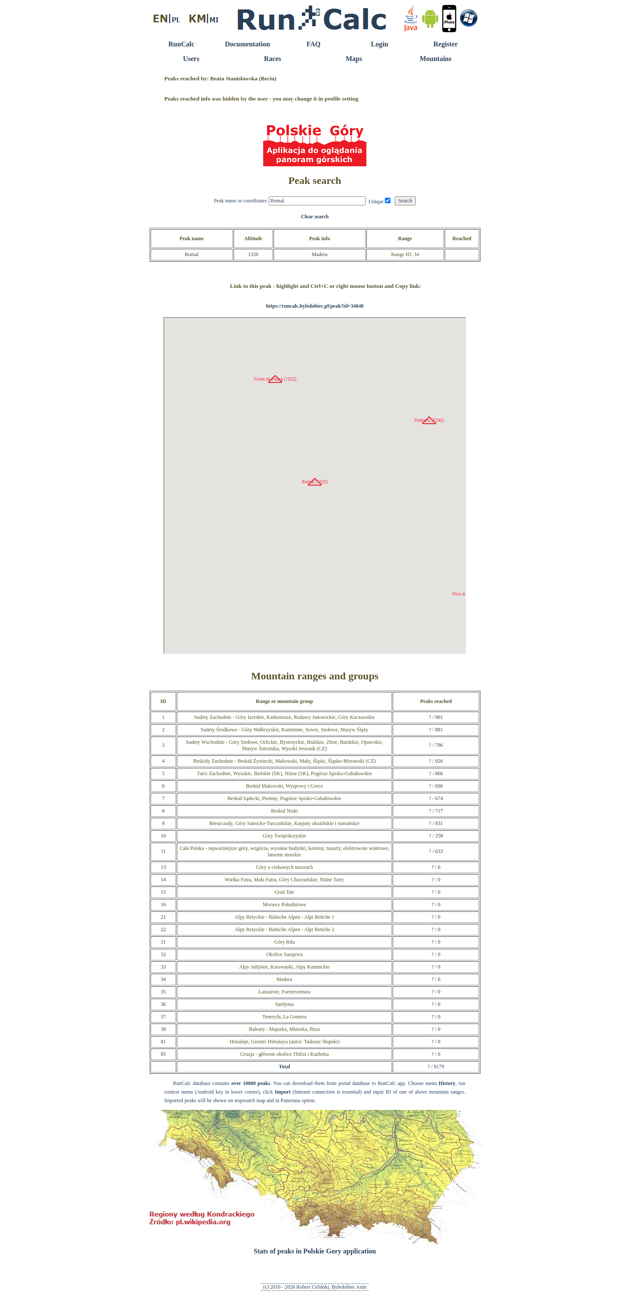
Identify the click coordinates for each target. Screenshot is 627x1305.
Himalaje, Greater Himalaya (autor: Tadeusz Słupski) (285, 1042)
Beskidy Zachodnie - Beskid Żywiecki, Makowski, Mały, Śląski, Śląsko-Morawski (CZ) (284, 761)
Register (445, 44)
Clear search (315, 217)
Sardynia (284, 1004)
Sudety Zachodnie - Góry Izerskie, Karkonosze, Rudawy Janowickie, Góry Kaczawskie (284, 717)
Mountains (436, 58)
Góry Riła (284, 942)
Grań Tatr (284, 892)
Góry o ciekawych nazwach (284, 867)
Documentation (247, 44)
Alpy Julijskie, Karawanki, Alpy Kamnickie (284, 967)
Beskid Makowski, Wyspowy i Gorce (284, 786)
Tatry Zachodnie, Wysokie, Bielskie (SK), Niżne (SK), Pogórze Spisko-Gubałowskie (284, 773)
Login (379, 44)
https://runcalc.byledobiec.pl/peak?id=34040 (315, 306)
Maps (354, 58)
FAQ (314, 44)
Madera (284, 979)
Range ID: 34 (405, 254)
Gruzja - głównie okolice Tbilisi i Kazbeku (284, 1054)
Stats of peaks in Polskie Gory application (315, 1251)
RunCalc (181, 44)
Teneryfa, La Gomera (284, 1017)
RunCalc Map (314, 485)
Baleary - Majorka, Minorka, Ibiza (284, 1029)
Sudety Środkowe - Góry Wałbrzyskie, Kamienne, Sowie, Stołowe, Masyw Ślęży (285, 730)
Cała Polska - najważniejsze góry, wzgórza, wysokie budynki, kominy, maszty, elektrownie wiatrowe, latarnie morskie (284, 851)
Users (191, 58)
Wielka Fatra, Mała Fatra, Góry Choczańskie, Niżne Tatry (284, 880)
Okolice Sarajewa (284, 954)
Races (272, 58)
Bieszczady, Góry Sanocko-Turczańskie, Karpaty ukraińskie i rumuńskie (284, 823)
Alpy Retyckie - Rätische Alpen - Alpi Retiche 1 (284, 917)
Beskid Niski (284, 811)
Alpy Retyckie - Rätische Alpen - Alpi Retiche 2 (284, 929)
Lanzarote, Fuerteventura (284, 992)
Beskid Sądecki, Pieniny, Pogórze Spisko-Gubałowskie (284, 798)
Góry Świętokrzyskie (285, 836)
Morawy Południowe (284, 905)
